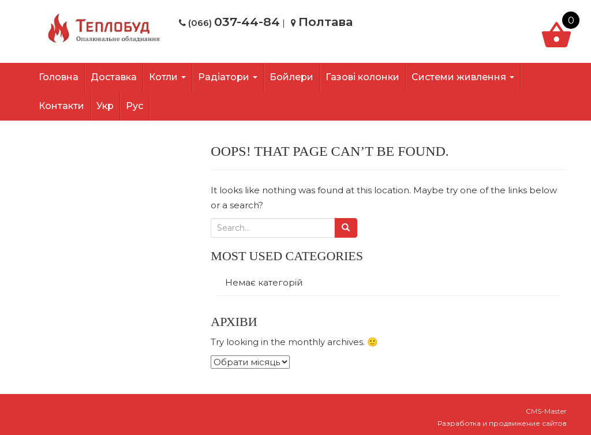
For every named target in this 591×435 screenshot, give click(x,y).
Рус (134, 105)
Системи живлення (463, 77)
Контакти (61, 105)
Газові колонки (362, 77)
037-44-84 (247, 21)
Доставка (114, 77)
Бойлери (291, 77)
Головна (58, 77)
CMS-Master (546, 411)
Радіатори (227, 77)
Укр (105, 105)
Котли (167, 77)
